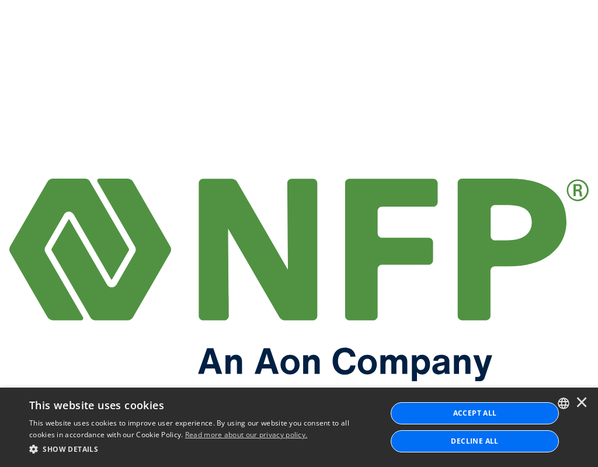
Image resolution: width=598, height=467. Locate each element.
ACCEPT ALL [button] (475, 413)
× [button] (581, 403)
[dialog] (299, 427)
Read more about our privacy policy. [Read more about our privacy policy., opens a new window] (246, 435)
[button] (202, 449)
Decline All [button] (474, 441)
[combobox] (563, 403)
